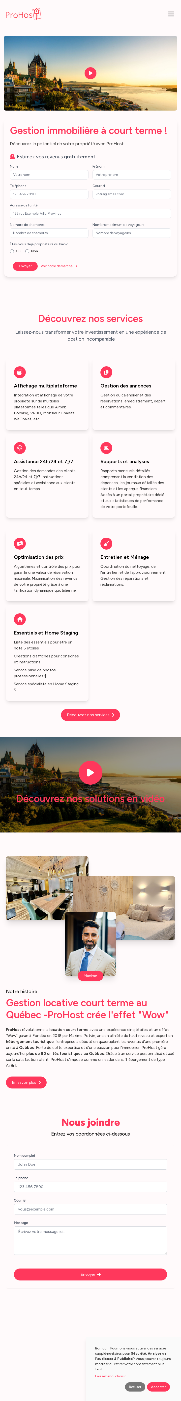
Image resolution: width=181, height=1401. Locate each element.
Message (21, 1223)
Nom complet (24, 1155)
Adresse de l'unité (23, 205)
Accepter (158, 1387)
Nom (14, 166)
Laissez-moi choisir (110, 1376)
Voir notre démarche (59, 266)
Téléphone (18, 186)
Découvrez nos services (90, 714)
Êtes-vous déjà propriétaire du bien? (39, 244)
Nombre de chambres (27, 225)
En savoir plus (26, 1082)
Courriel (98, 186)
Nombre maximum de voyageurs (118, 225)
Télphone (21, 1178)
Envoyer (25, 266)
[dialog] (133, 1369)
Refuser (135, 1387)
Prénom (98, 166)
